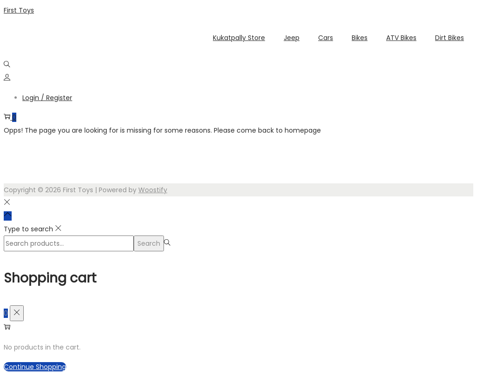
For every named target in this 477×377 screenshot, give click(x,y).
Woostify (152, 190)
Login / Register (47, 97)
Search (148, 243)
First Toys (19, 10)
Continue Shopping (35, 366)
